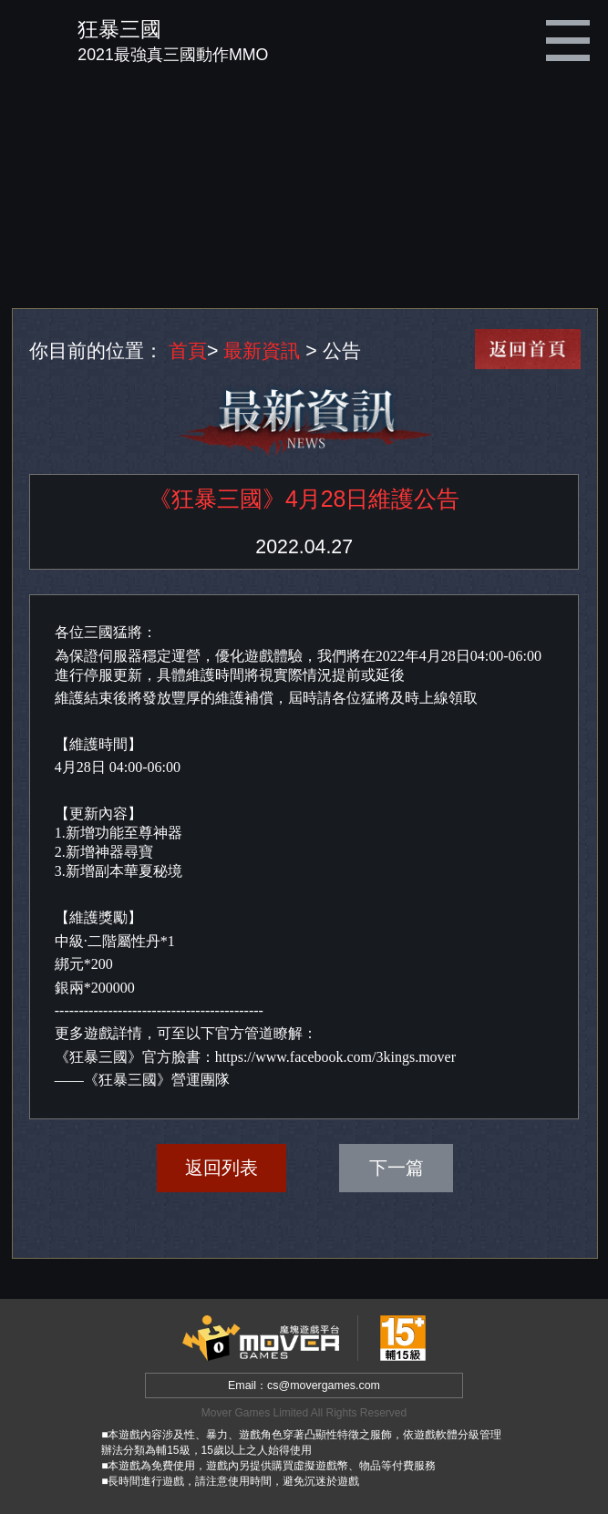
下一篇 (396, 1168)
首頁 (188, 351)
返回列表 (221, 1168)
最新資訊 (261, 351)
